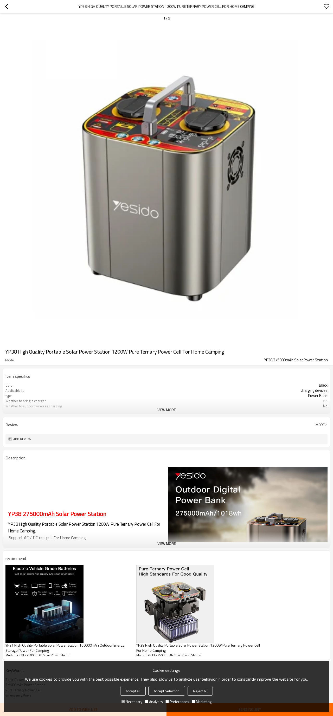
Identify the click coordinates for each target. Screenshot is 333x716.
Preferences (177, 701)
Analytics (154, 701)
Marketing (202, 701)
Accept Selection (167, 691)
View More (166, 410)
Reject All (200, 691)
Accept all (133, 691)
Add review (22, 439)
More (320, 424)
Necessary (131, 701)
